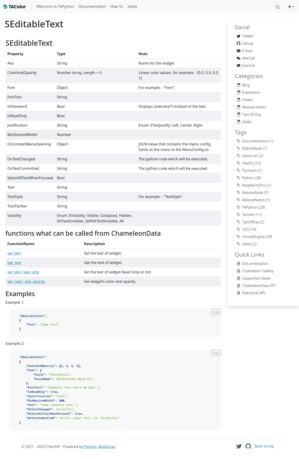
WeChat (246, 58)
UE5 (243, 229)
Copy (216, 312)
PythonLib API (251, 292)
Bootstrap (106, 446)
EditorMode (249, 148)
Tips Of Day (249, 114)
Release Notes (251, 107)
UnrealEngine (251, 236)
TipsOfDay (248, 221)
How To (116, 6)
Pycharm (247, 170)
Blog (243, 85)
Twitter (245, 36)
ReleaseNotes (251, 199)
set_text (14, 253)
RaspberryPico (251, 185)
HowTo (245, 163)
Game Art (247, 155)
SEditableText (34, 23)
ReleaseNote (250, 192)
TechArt (246, 214)
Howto (245, 99)
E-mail (244, 50)
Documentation (92, 6)
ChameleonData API (256, 285)
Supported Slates (254, 278)
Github (245, 43)
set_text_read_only (23, 272)
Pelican (90, 446)
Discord (246, 65)
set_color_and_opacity (26, 281)
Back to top (264, 446)
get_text (14, 262)
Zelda (132, 6)
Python (245, 177)
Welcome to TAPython (55, 6)
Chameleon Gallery (255, 270)
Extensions (248, 92)
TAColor (14, 6)
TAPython (247, 207)
